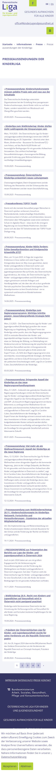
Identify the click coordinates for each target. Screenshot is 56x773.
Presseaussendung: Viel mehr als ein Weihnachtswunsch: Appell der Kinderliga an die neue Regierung (27, 449)
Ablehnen (26, 766)
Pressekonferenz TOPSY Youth (21, 203)
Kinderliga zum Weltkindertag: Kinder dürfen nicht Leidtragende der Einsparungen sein (28, 127)
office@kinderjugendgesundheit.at (34, 23)
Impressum (11, 680)
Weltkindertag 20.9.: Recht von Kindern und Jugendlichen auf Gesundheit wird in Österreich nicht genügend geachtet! (27, 598)
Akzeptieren (9, 766)
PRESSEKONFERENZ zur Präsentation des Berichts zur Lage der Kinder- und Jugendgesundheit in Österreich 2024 (25, 552)
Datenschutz (25, 680)
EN (52, 4)
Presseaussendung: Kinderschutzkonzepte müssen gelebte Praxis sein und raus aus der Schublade (27, 91)
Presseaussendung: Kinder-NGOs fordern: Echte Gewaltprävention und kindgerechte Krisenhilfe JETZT (26, 249)
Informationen (24, 44)
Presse (39, 44)
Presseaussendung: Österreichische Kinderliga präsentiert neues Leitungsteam (26, 176)
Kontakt (46, 680)
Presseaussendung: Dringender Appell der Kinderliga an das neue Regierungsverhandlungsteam (26, 382)
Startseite (7, 44)
